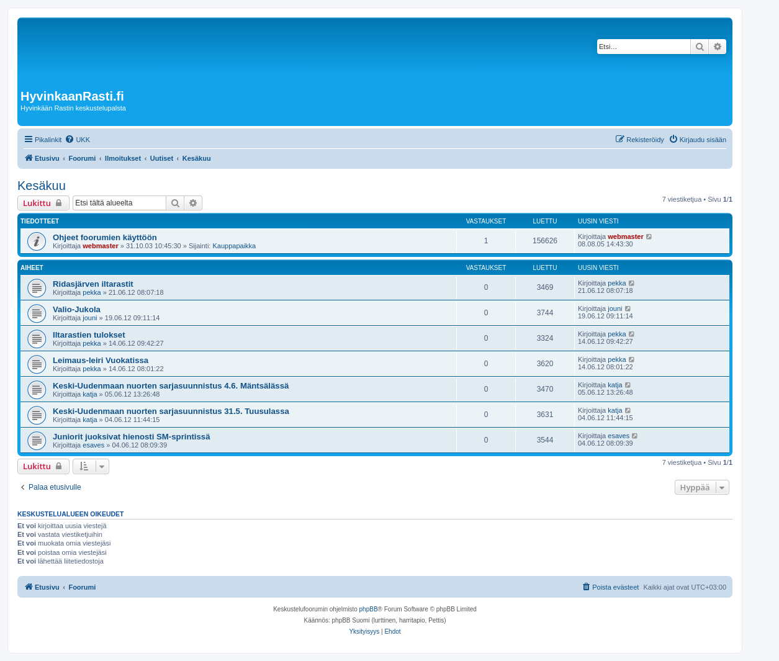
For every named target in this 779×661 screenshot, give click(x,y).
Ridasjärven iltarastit (93, 284)
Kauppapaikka (234, 246)
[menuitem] (77, 139)
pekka (92, 292)
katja (90, 394)
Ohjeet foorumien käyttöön (105, 237)
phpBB (368, 609)
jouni (90, 318)
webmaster (100, 246)
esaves (93, 445)
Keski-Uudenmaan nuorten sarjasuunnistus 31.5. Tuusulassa (171, 411)
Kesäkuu (41, 185)
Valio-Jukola (77, 309)
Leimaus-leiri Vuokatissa (100, 360)
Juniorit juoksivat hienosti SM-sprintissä (131, 436)
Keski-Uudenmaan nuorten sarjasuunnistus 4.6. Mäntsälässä (171, 385)
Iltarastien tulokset (89, 334)
